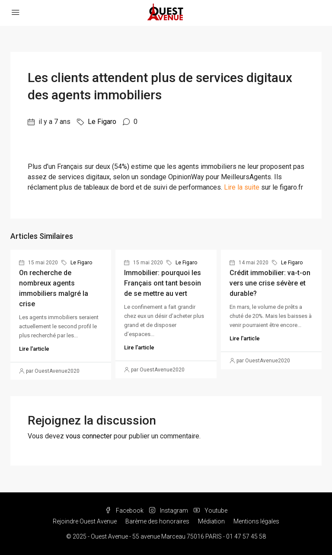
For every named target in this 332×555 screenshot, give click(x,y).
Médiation (211, 521)
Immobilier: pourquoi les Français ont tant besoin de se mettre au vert (162, 283)
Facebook (125, 510)
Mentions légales (256, 521)
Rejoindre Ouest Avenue (85, 521)
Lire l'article (34, 349)
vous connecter (89, 436)
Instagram (169, 510)
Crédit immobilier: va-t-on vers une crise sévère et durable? (270, 283)
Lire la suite (241, 187)
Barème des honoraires (157, 521)
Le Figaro (102, 121)
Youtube (210, 510)
